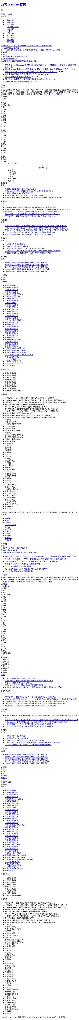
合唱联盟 (8, 463)
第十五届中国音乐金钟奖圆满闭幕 (19, 82)
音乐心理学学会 (10, 502)
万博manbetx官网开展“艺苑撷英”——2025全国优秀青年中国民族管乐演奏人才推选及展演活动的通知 (41, 699)
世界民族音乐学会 (11, 489)
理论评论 (10, 35)
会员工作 (10, 29)
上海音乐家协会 (10, 303)
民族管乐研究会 (10, 476)
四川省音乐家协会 (11, 333)
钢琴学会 (8, 433)
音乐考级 (10, 40)
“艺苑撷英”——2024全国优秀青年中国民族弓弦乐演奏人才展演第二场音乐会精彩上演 (36, 400)
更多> (3, 54)
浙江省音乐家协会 (11, 305)
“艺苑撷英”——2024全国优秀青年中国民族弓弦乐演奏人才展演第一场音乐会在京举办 (36, 402)
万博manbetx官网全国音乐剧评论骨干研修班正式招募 (24, 195)
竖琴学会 (8, 508)
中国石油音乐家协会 (12, 357)
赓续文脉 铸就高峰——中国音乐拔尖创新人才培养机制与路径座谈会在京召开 (36, 69)
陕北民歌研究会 (10, 498)
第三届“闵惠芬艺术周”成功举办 (18, 77)
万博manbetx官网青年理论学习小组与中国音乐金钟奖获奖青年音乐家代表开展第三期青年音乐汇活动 (41, 720)
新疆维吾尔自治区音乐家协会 (15, 350)
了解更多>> (60, 94)
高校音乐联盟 (10, 428)
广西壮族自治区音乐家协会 (15, 320)
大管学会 (8, 456)
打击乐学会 (9, 472)
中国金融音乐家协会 (12, 359)
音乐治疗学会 (10, 495)
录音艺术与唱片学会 (12, 430)
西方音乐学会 (10, 500)
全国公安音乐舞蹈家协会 (14, 363)
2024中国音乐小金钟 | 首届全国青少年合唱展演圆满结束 (25, 404)
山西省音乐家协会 (11, 292)
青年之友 (10, 42)
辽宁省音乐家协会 (11, 300)
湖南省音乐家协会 (11, 322)
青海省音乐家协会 (11, 346)
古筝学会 (8, 446)
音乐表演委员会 (10, 382)
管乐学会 (8, 452)
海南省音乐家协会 (11, 329)
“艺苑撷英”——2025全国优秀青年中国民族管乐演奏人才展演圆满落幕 (30, 207)
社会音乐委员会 (10, 375)
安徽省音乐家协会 (11, 309)
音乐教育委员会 (10, 386)
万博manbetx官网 (13, 4)
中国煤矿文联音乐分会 (13, 361)
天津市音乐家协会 (11, 287)
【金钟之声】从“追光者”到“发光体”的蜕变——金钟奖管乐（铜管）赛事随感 (32, 251)
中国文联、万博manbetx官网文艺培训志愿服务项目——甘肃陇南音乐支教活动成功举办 (40, 65)
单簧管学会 (9, 459)
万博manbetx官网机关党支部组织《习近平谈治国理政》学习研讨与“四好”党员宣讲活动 (36, 230)
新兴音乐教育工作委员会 (14, 437)
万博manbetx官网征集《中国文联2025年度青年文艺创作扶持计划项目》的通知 (33, 197)
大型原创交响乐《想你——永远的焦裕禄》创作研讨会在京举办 (31, 72)
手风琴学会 (9, 467)
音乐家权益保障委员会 (13, 390)
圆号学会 (8, 454)
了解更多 (4, 584)
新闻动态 (10, 22)
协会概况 (10, 20)
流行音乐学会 (10, 426)
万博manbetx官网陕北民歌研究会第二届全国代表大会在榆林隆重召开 (30, 417)
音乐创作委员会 (10, 377)
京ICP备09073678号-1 (50, 512)
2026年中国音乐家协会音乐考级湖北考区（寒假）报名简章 (26, 267)
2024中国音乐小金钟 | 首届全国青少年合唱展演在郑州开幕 (26, 407)
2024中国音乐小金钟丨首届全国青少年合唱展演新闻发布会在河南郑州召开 (32, 409)
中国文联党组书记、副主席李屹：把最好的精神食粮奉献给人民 (28, 253)
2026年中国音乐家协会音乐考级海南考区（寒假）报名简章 (26, 263)
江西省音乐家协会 (11, 311)
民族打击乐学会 (10, 474)
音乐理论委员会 (10, 380)
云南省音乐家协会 (11, 337)
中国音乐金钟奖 (13, 27)
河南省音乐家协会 (11, 326)
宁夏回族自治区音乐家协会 (15, 348)
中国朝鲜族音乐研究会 (13, 424)
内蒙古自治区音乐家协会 (14, 294)
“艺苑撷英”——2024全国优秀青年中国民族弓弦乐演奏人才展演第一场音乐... (32, 214)
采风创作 (10, 33)
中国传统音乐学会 (11, 485)
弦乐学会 (8, 420)
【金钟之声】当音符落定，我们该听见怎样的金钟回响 (24, 248)
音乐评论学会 (10, 487)
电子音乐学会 (10, 469)
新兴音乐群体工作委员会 (14, 435)
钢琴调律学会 (10, 461)
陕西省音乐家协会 (11, 342)
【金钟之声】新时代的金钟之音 (16, 246)
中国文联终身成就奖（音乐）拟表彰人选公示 (21, 189)
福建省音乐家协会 (11, 313)
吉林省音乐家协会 (11, 298)
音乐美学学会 (10, 491)
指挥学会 (8, 482)
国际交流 (10, 37)
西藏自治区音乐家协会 (13, 339)
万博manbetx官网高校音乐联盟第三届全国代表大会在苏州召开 (27, 415)
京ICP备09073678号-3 (66, 512)
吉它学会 (8, 480)
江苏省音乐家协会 (11, 307)
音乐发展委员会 (10, 373)
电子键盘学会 (10, 450)
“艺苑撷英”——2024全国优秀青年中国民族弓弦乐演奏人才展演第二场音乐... (32, 212)
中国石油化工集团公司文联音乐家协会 (19, 355)
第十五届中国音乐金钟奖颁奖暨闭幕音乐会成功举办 (26, 79)
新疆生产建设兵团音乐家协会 (15, 352)
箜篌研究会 (9, 506)
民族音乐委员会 (10, 384)
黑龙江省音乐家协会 (12, 296)
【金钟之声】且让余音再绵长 (15, 244)
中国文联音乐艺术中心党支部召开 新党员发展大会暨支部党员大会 (29, 234)
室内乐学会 (9, 465)
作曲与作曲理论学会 (12, 439)
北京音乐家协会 (10, 285)
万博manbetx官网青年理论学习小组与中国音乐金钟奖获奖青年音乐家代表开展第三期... (36, 228)
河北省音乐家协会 (11, 290)
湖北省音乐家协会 (11, 324)
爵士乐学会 (9, 443)
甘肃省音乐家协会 (11, 344)
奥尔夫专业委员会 (11, 504)
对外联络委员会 (10, 388)
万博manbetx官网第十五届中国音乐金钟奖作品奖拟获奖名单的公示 (29, 191)
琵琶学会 (8, 448)
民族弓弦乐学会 (10, 422)
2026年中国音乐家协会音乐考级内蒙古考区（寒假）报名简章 (27, 269)
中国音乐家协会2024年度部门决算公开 (19, 193)
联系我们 (62, 1017)
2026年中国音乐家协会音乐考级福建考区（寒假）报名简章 (26, 265)
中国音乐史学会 (10, 493)
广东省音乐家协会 (11, 318)
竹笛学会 (8, 478)
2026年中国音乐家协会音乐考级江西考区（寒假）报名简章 (26, 271)
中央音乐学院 (10, 365)
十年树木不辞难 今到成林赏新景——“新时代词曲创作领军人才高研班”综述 (32, 411)
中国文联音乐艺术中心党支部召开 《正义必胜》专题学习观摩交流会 (30, 232)
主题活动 (10, 24)
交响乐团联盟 (10, 441)
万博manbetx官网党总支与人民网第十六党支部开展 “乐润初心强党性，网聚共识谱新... (36, 226)
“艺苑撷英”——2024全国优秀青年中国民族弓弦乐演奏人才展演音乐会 (30, 216)
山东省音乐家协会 (11, 316)
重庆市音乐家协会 (11, 331)
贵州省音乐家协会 (11, 335)
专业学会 (10, 31)
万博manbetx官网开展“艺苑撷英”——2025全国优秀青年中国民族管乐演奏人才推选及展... (37, 209)
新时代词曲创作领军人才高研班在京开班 (20, 413)
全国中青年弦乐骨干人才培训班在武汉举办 (22, 74)
